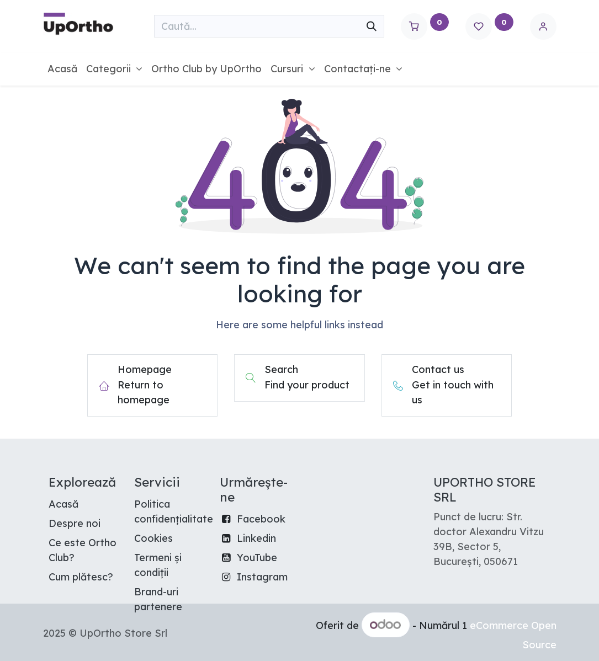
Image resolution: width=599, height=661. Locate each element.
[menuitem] (62, 69)
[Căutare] (371, 26)
